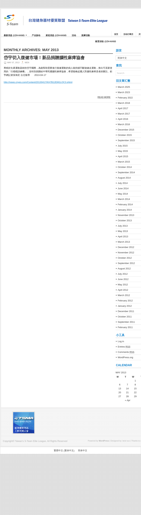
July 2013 (123, 225)
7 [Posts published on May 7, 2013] (127, 384)
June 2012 (123, 279)
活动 (74, 35)
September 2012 (126, 263)
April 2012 (123, 290)
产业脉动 (36, 35)
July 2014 (123, 183)
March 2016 (124, 124)
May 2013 (123, 231)
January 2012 (125, 306)
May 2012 (123, 284)
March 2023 (124, 92)
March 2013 (124, 241)
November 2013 (126, 215)
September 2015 (126, 140)
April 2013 (123, 236)
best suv (126, 441)
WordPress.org (125, 357)
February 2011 (125, 327)
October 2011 (125, 316)
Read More (103, 97)
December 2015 (126, 129)
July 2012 (123, 274)
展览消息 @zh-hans (56, 35)
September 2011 (126, 322)
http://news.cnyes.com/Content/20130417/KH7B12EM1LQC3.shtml (38, 82)
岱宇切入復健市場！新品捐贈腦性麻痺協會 (44, 57)
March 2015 (124, 161)
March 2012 (124, 295)
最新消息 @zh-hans (16, 34)
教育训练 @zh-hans (105, 41)
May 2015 (123, 151)
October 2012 (125, 258)
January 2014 (125, 209)
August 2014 (124, 177)
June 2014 (123, 188)
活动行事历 (128, 34)
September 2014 (126, 172)
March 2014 (124, 199)
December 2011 (126, 311)
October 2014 (125, 167)
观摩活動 (85, 35)
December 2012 (126, 247)
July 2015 (123, 145)
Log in (121, 341)
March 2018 (124, 103)
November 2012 (126, 252)
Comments (126, 352)
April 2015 (123, 156)
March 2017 (124, 113)
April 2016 (123, 119)
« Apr (127, 400)
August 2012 (124, 268)
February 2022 (125, 97)
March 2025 (124, 87)
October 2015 (125, 135)
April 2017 (123, 108)
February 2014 (125, 204)
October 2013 (125, 220)
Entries (124, 346)
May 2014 (123, 193)
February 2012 (125, 300)
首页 (116, 34)
